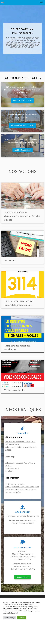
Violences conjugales (14, 390)
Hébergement (12, 468)
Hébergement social (14, 484)
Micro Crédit (10, 260)
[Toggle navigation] (41, 2)
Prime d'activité (12, 444)
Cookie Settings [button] (9, 618)
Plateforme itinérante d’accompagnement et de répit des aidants (22, 216)
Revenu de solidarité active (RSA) (20, 442)
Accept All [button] (22, 618)
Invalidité (9, 471)
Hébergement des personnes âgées (22, 487)
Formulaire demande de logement (22, 516)
